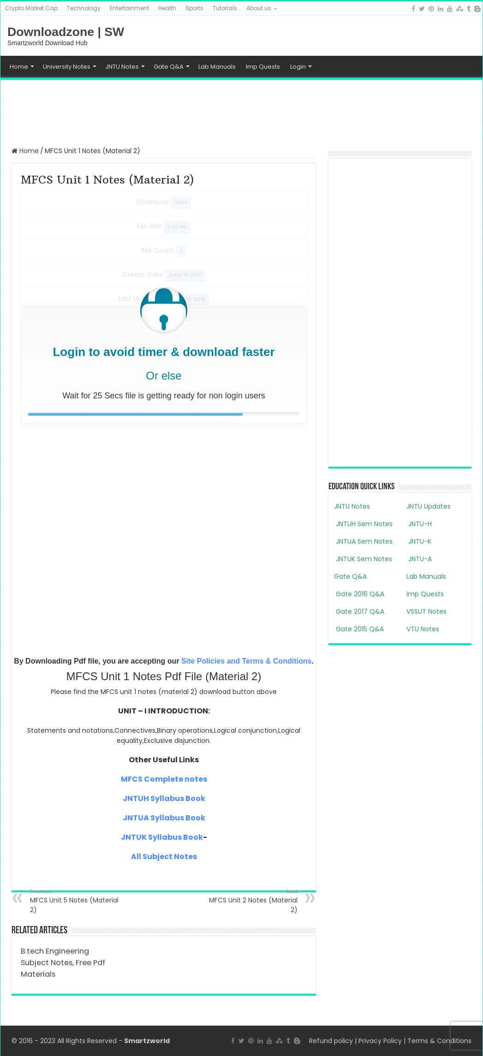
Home (19, 66)
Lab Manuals (217, 66)
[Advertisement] (242, 112)
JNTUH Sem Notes (363, 523)
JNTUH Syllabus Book (164, 798)
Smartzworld (147, 1040)
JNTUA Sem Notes (363, 541)
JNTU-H (419, 523)
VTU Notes (422, 629)
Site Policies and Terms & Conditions (246, 661)
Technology (84, 8)
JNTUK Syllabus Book (162, 837)
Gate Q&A (169, 66)
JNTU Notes (122, 66)
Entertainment (129, 8)
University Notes (66, 66)
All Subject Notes (164, 856)
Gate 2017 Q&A (359, 611)
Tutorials (225, 8)
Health (167, 8)
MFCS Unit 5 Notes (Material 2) (77, 901)
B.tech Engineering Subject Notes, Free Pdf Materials (63, 962)
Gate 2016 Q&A (359, 594)
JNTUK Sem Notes (363, 559)
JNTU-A (419, 559)
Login (298, 66)
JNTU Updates (428, 506)
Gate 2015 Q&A (359, 629)
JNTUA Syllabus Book (164, 818)
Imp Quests (263, 66)
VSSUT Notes (426, 611)
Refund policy (331, 1040)
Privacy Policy (380, 1040)
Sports (194, 8)
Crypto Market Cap (31, 8)
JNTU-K (418, 541)
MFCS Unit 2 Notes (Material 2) (250, 901)
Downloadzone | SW (65, 32)
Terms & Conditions (439, 1040)
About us (258, 8)
